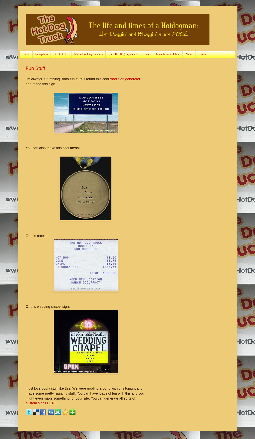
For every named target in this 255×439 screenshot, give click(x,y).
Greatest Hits (61, 54)
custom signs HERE (41, 403)
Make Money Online (168, 54)
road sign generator (125, 79)
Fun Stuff (35, 68)
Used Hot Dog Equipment (123, 54)
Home (26, 54)
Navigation (41, 54)
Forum (202, 54)
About (188, 54)
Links (147, 54)
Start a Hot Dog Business (88, 54)
